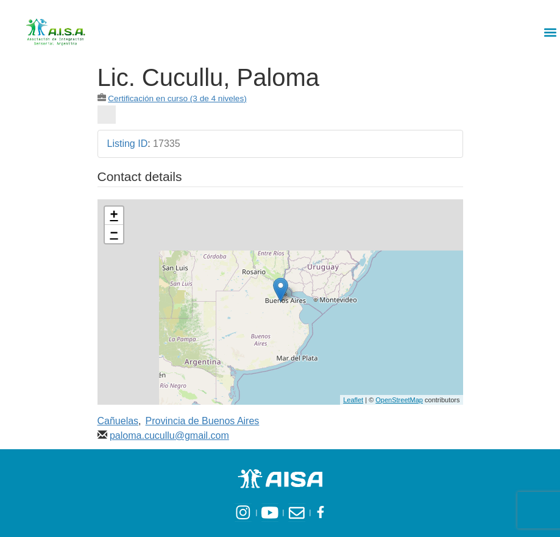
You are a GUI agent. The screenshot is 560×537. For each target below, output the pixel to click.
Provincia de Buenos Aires (203, 421)
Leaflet (353, 400)
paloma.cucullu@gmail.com (169, 435)
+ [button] (114, 216)
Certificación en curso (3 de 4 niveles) (177, 98)
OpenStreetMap (399, 400)
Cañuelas (118, 421)
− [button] (114, 234)
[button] (550, 32)
